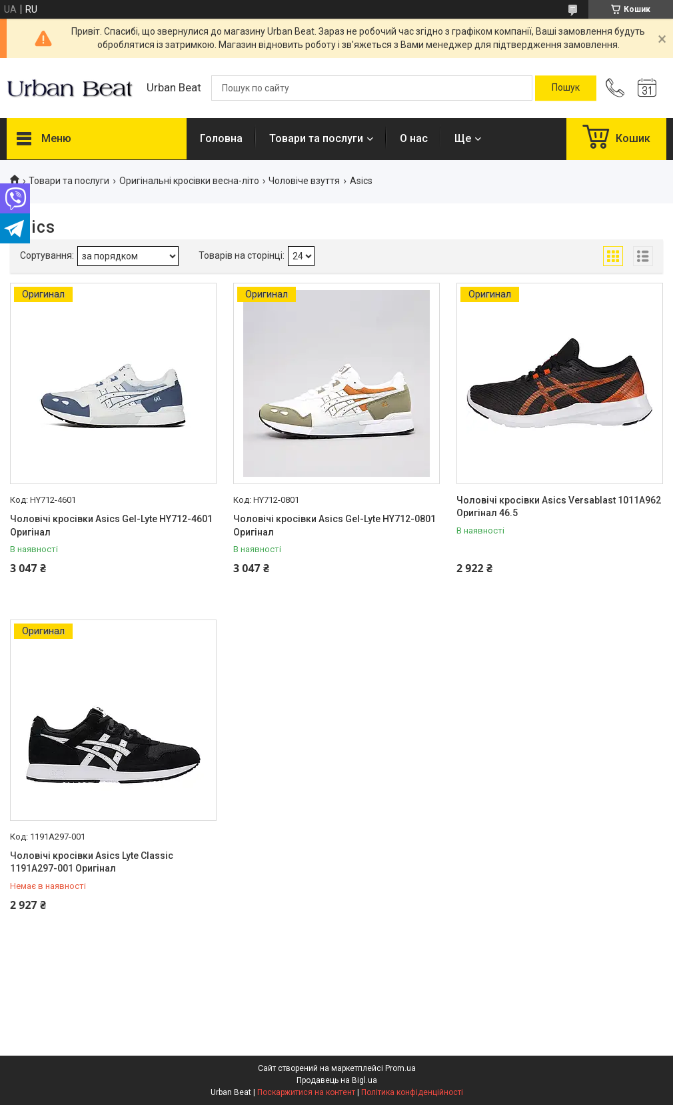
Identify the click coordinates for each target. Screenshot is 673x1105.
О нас (414, 138)
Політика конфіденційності (412, 1092)
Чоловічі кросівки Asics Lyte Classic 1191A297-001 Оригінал (91, 862)
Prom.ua (400, 1068)
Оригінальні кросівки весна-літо (189, 180)
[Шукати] (565, 88)
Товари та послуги (316, 138)
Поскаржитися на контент (306, 1092)
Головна (221, 138)
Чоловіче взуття (304, 180)
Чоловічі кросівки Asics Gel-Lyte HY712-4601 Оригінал (111, 525)
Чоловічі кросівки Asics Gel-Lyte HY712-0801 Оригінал (334, 525)
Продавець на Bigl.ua (337, 1080)
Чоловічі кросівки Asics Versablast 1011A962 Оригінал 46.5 (558, 507)
